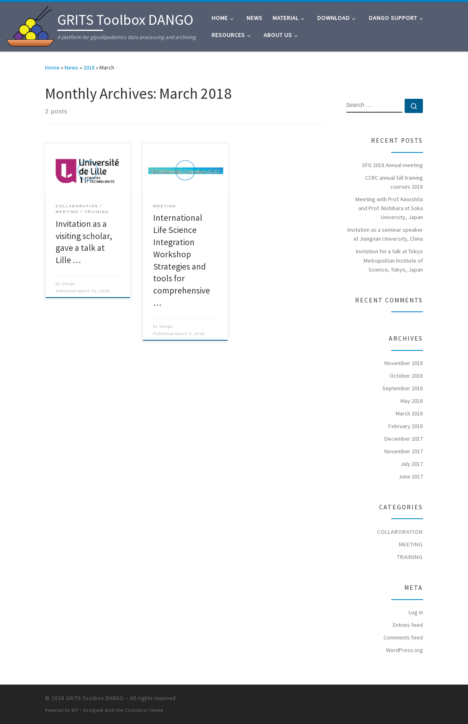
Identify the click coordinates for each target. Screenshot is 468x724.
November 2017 (403, 451)
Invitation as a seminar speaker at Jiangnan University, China (385, 234)
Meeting (411, 544)
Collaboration (400, 531)
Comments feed (403, 637)
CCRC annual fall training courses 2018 (394, 182)
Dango (69, 284)
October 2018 (406, 375)
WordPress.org (404, 650)
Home (52, 67)
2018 (89, 67)
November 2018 (403, 363)
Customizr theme (144, 710)
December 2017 (403, 438)
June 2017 (411, 476)
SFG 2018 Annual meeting (392, 165)
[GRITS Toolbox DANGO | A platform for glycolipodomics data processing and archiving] (30, 25)
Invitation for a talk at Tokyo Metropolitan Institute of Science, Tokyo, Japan (389, 260)
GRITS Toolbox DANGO (95, 698)
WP (75, 710)
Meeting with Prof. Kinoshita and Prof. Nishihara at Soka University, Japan (389, 208)
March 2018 (409, 413)
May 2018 (412, 400)
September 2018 (402, 388)
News (71, 67)
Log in (416, 612)
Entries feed (408, 624)
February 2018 (405, 426)
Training (410, 557)
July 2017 (412, 463)
